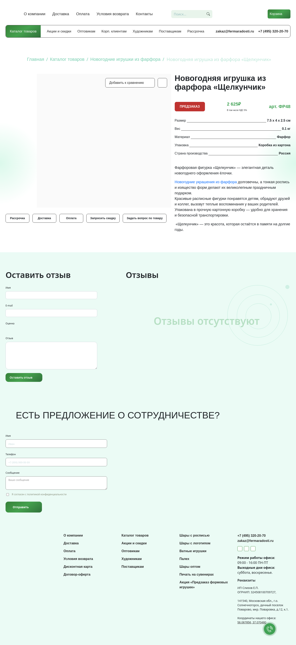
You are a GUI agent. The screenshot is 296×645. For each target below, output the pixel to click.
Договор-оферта (77, 574)
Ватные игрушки (192, 551)
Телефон (11, 454)
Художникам (143, 31)
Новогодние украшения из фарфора (206, 182)
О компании (34, 14)
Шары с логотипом (194, 543)
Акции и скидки (59, 31)
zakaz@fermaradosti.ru (235, 31)
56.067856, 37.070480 (251, 622)
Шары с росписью (194, 535)
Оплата (82, 14)
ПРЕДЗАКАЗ (190, 106)
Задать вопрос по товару (145, 218)
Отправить (21, 507)
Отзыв (9, 338)
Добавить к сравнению (126, 82)
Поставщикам (170, 31)
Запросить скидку (103, 218)
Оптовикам (86, 31)
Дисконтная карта (78, 566)
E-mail (9, 305)
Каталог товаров (23, 31)
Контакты (144, 14)
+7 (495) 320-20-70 (273, 31)
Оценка (10, 323)
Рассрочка (195, 31)
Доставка (60, 14)
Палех (184, 559)
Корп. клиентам (114, 31)
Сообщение (13, 473)
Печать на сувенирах (196, 574)
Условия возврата (113, 14)
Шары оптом (189, 566)
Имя (8, 287)
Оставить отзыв (21, 377)
